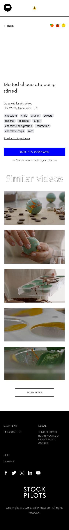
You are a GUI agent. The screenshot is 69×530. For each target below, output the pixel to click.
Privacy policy (46, 439)
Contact (9, 461)
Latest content (12, 432)
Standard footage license (17, 138)
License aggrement (49, 435)
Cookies (43, 443)
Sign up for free (48, 160)
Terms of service (47, 432)
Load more (34, 392)
